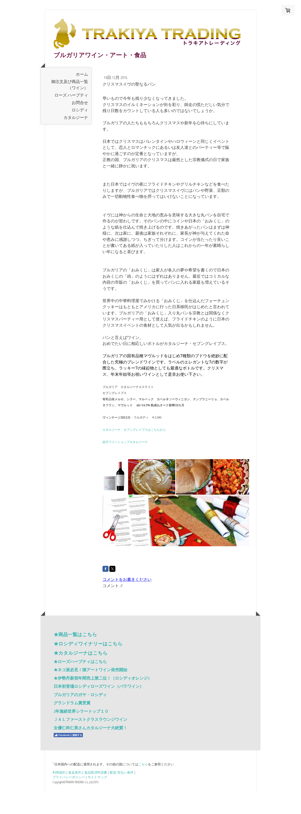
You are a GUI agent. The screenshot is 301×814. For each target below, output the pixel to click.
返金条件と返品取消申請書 (87, 794)
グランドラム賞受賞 (72, 725)
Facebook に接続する (68, 757)
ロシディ (80, 132)
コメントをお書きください (127, 601)
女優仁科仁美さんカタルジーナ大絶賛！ (90, 749)
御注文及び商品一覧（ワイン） (69, 106)
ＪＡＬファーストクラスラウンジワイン (90, 741)
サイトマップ (97, 799)
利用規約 (59, 794)
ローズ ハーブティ (71, 117)
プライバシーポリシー (69, 799)
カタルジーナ (76, 139)
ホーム (82, 96)
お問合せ (80, 124)
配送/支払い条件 (121, 794)
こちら (143, 786)
